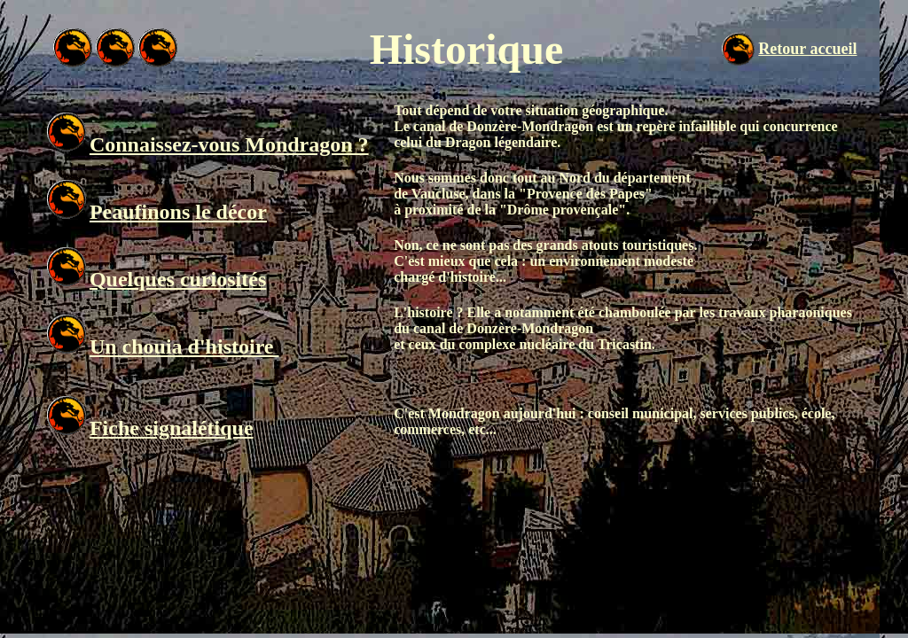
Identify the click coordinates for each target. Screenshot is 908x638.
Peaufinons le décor (178, 211)
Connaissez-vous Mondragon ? (229, 144)
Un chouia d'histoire (184, 346)
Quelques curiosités (178, 279)
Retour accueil (807, 49)
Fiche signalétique (172, 428)
